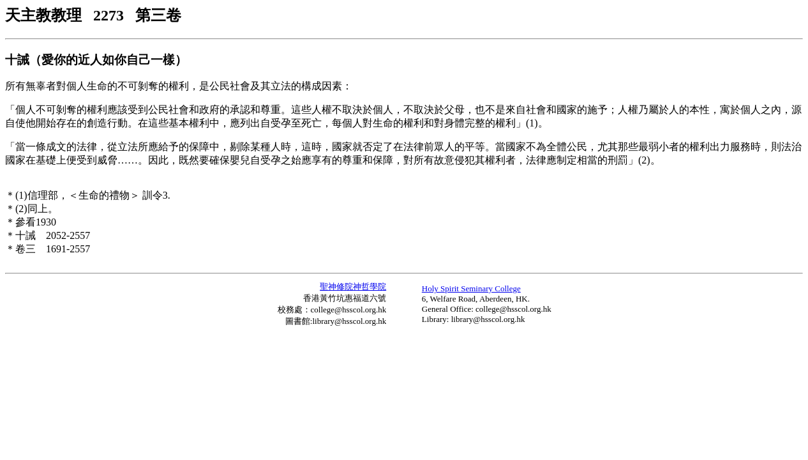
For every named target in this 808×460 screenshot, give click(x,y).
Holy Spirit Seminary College (471, 288)
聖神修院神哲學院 (353, 286)
